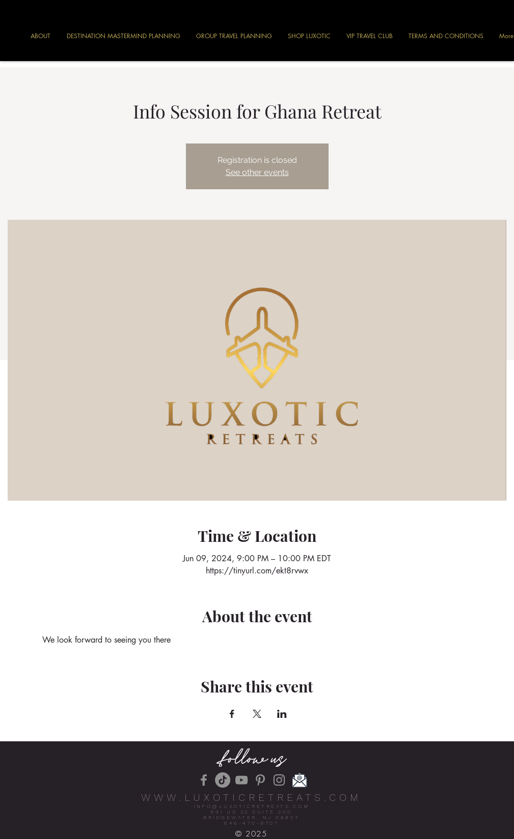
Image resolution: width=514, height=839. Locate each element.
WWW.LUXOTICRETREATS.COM (251, 797)
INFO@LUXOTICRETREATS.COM (251, 806)
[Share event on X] (257, 714)
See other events (257, 172)
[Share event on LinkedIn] (282, 714)
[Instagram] (279, 780)
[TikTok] (222, 780)
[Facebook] (203, 780)
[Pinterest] (260, 780)
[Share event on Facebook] (232, 714)
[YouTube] (241, 780)
